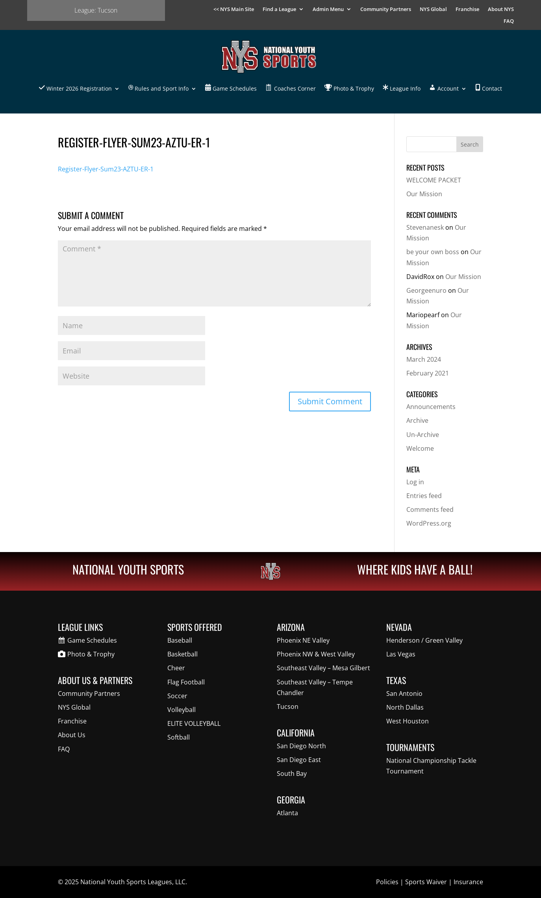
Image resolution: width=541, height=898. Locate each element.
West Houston (407, 721)
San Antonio (404, 693)
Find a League (279, 9)
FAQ (509, 21)
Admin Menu (328, 9)
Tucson (287, 706)
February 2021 (427, 373)
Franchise (467, 9)
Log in (415, 482)
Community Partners (385, 9)
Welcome (420, 448)
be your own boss (432, 251)
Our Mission (424, 194)
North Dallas (405, 707)
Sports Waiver (426, 882)
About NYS (501, 9)
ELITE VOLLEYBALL (193, 723)
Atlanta (287, 813)
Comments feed (430, 509)
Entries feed (424, 495)
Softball (178, 737)
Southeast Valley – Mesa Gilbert (323, 668)
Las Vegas (400, 654)
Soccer (177, 696)
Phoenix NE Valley (303, 640)
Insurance (468, 882)
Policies (387, 882)
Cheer (176, 668)
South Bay (292, 773)
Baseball (179, 640)
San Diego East (299, 759)
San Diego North (301, 746)
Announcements (431, 406)
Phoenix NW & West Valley (316, 654)
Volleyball (181, 709)
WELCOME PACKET (433, 180)
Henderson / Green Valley (424, 640)
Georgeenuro (426, 290)
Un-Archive (422, 434)
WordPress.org (428, 523)
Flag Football (186, 682)
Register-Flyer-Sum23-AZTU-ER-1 (106, 169)
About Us (71, 735)
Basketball (182, 654)
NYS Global (433, 9)
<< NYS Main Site (233, 9)
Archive (417, 420)
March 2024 (423, 359)
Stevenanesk (425, 227)
